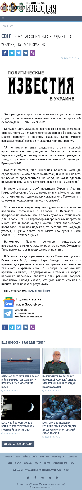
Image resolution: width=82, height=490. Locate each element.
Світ (6, 36)
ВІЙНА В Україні (30, 456)
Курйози (28, 463)
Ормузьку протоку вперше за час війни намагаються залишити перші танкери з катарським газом (20, 381)
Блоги (17, 456)
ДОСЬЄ (18, 463)
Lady (72, 463)
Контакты (17, 469)
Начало (8, 456)
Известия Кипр (60, 463)
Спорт (38, 463)
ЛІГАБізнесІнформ (38, 290)
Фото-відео (58, 456)
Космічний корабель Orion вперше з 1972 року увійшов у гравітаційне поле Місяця (17, 426)
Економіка (72, 456)
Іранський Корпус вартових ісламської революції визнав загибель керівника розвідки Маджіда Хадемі (59, 381)
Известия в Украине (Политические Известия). (42, 484)
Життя (47, 463)
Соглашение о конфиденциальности (43, 469)
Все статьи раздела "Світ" (18, 443)
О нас (66, 469)
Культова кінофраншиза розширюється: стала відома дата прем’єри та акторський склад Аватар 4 (59, 428)
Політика (44, 456)
